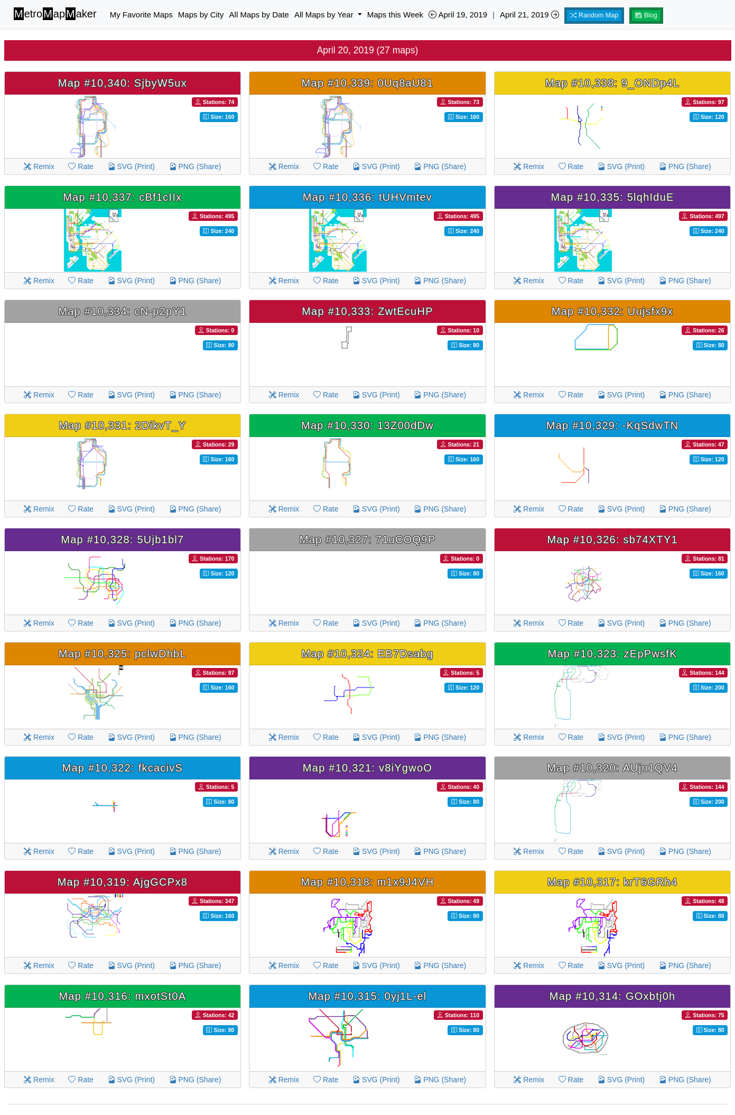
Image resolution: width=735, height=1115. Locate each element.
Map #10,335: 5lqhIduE (612, 197)
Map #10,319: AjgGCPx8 (123, 882)
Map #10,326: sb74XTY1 (612, 539)
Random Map (594, 15)
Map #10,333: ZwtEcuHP (367, 311)
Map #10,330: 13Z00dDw (367, 425)
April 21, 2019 (529, 14)
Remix (39, 166)
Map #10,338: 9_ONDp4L (612, 83)
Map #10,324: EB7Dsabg (368, 653)
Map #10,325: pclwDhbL (123, 653)
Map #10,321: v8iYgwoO (367, 768)
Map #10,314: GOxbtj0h (613, 996)
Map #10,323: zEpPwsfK (612, 653)
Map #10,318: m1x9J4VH (367, 882)
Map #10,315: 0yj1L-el (367, 996)
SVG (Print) (131, 166)
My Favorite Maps (141, 14)
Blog (646, 15)
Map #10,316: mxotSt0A (122, 996)
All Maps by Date (259, 14)
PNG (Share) (195, 166)
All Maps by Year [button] (325, 14)
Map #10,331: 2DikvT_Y (122, 425)
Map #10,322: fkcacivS (122, 768)
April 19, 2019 (458, 14)
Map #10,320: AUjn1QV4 (612, 768)
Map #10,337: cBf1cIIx (122, 197)
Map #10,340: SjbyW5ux (122, 83)
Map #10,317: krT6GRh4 (612, 882)
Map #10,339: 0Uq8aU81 (368, 83)
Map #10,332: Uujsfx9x (613, 311)
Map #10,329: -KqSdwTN (612, 425)
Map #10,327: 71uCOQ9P (368, 539)
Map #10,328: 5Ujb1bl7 (122, 539)
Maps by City (201, 14)
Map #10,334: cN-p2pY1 (122, 311)
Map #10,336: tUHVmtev (367, 197)
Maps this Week (395, 14)
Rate (80, 166)
